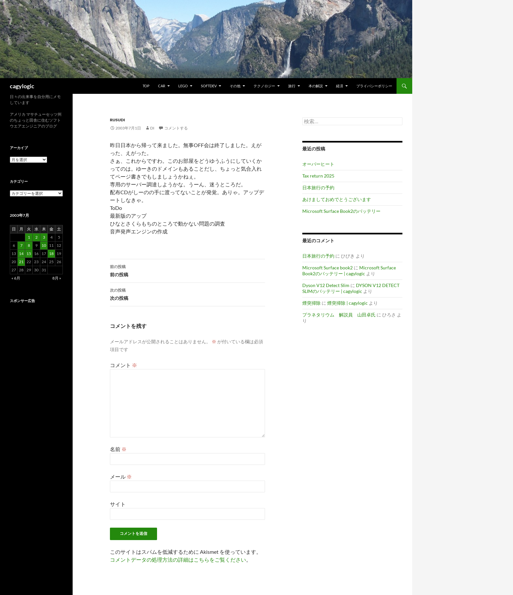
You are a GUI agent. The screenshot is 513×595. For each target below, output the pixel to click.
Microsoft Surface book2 (327, 267)
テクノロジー (264, 86)
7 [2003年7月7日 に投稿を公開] (21, 245)
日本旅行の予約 (318, 187)
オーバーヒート (318, 164)
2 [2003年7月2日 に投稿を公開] (36, 237)
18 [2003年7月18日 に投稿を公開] (51, 253)
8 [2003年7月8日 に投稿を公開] (29, 245)
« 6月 (15, 278)
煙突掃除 (311, 303)
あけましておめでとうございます (336, 199)
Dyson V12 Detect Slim (325, 285)
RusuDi (117, 119)
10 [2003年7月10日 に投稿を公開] (44, 245)
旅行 (291, 86)
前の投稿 (187, 270)
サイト (118, 504)
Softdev (209, 86)
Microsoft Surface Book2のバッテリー (341, 211)
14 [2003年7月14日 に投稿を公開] (21, 253)
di (152, 128)
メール (121, 476)
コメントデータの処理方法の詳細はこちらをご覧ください (178, 559)
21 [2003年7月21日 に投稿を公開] (21, 261)
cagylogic (22, 86)
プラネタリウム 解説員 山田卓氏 (339, 314)
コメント (123, 365)
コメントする (176, 128)
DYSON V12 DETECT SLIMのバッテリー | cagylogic (350, 288)
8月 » (56, 278)
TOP (146, 86)
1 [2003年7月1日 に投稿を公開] (29, 237)
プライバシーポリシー (374, 86)
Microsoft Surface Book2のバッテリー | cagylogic (349, 270)
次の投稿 (187, 293)
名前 (118, 449)
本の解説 (316, 86)
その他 (235, 86)
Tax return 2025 (318, 175)
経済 (339, 86)
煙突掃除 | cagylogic (347, 303)
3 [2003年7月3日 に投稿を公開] (44, 237)
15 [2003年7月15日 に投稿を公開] (29, 253)
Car (161, 86)
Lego (183, 86)
